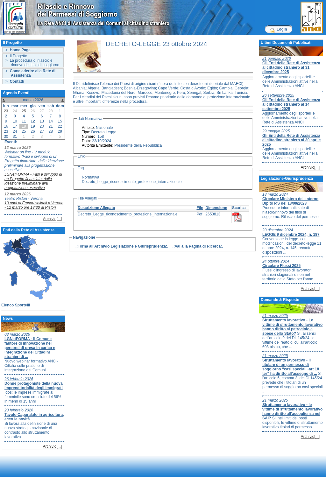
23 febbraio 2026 (18, 410)
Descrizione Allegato (96, 208)
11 (24, 121)
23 (6, 111)
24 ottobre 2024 (275, 261)
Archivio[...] (52, 219)
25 (24, 111)
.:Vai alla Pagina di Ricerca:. (198, 246)
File (199, 208)
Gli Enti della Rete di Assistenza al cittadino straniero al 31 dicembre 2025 (291, 67)
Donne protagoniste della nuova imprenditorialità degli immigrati (33, 385)
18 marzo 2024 (275, 194)
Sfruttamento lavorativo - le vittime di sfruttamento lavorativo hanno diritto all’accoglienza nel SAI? (292, 411)
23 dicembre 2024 (277, 230)
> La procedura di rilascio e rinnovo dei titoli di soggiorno (32, 62)
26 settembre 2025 (278, 95)
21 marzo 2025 (275, 315)
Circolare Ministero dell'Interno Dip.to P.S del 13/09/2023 (290, 201)
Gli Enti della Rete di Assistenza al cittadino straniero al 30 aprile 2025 (291, 140)
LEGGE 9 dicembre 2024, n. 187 (290, 234)
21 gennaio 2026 (276, 58)
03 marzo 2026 (17, 334)
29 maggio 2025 (276, 131)
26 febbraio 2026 (18, 379)
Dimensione (216, 208)
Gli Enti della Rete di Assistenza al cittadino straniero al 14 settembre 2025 (291, 104)
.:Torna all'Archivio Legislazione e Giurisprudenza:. (122, 246)
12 (33, 121)
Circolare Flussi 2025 (281, 265)
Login (282, 29)
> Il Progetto (16, 56)
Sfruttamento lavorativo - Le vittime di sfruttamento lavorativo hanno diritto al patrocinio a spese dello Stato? (292, 327)
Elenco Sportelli (15, 305)
